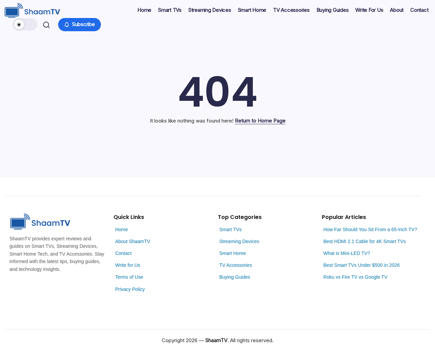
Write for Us (127, 265)
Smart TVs (230, 229)
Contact (123, 253)
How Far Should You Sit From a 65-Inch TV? (370, 229)
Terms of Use (129, 277)
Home (121, 229)
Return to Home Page (260, 120)
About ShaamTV (132, 241)
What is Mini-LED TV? (346, 253)
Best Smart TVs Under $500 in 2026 (361, 265)
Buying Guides (234, 277)
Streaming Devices (239, 241)
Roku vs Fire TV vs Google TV (355, 277)
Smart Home (232, 253)
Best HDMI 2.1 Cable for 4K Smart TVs (364, 241)
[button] (26, 24)
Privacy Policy (130, 289)
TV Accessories (235, 265)
